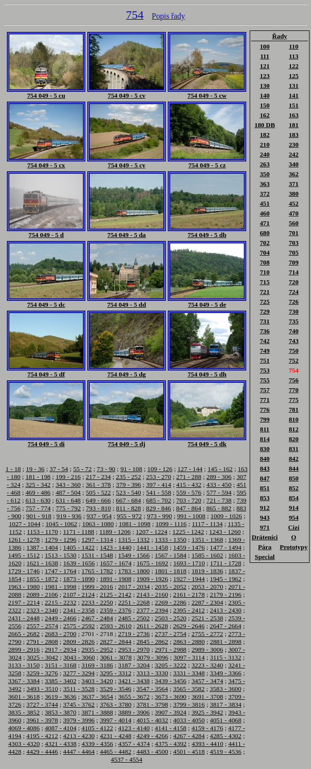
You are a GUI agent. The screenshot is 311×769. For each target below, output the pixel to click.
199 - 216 (67, 476)
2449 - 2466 (60, 618)
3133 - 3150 (23, 665)
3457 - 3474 (207, 681)
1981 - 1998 (60, 586)
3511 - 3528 (79, 688)
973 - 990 (159, 516)
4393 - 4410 (207, 743)
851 (265, 488)
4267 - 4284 (189, 736)
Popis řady (168, 16)
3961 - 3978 (42, 720)
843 (265, 468)
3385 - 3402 (60, 681)
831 (294, 448)
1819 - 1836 (207, 571)
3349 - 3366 (225, 673)
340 (294, 164)
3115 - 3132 (225, 657)
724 (294, 291)
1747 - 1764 (60, 571)
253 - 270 (158, 476)
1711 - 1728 (225, 563)
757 (265, 390)
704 (265, 252)
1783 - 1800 (134, 571)
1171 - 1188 (78, 531)
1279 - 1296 (60, 539)
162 (265, 115)
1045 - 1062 (61, 524)
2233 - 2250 (97, 602)
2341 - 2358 (79, 610)
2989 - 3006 (207, 649)
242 (294, 154)
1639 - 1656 (79, 563)
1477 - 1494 (225, 547)
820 (294, 439)
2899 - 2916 (23, 649)
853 (265, 498)
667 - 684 (128, 500)
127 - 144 (190, 469)
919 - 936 (68, 516)
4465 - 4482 (115, 751)
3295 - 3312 (115, 673)
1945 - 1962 (225, 579)
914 (294, 507)
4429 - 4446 (42, 751)
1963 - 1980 (23, 586)
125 (294, 76)
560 (294, 223)
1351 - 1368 (207, 539)
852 (294, 488)
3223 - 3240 (207, 665)
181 (294, 125)
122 (294, 66)
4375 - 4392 (170, 743)
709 (294, 262)
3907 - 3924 (170, 712)
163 (294, 115)
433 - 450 (219, 484)
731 (265, 321)
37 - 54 (59, 469)
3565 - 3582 (189, 688)
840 (265, 458)
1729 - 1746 (23, 571)
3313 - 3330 (152, 673)
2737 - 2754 (170, 633)
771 (265, 399)
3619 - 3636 (60, 696)
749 (265, 350)
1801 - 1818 (170, 571)
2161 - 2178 (189, 594)
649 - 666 (98, 500)
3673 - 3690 (170, 696)
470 (294, 213)
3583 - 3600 (225, 688)
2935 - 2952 (97, 649)
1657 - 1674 (115, 563)
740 (294, 331)
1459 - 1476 (189, 547)
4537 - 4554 (126, 759)
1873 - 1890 (79, 579)
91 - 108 (131, 469)
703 (294, 242)
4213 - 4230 (79, 736)
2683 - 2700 (60, 633)
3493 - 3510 (42, 688)
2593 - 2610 (115, 626)
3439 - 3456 (170, 681)
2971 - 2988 (170, 649)
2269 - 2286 (170, 602)
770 (294, 390)
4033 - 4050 (189, 720)
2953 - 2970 (134, 649)
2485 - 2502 (134, 618)
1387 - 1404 (42, 547)
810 (294, 419)
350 (265, 174)
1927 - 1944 (189, 579)
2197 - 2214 (23, 602)
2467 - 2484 (97, 618)
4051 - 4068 (225, 720)
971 (265, 527)
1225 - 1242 (188, 531)
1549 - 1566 (134, 555)
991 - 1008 (191, 516)
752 (294, 360)
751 (265, 360)
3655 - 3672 (134, 696)
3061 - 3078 (115, 657)
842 (294, 458)
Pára (264, 547)
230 (294, 144)
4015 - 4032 (152, 720)
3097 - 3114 (189, 657)
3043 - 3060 (79, 657)
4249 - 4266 (152, 736)
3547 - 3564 (152, 688)
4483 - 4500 (152, 751)
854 (294, 498)
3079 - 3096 (152, 657)
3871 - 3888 (97, 712)
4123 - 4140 (134, 728)
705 (294, 252)
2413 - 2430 (225, 610)
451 (265, 203)
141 (294, 95)
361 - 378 (98, 484)
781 (294, 409)
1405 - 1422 (79, 547)
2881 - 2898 (225, 641)
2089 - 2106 (42, 594)
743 (294, 341)
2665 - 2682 (23, 633)
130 (265, 85)
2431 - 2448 (23, 618)
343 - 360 (67, 484)
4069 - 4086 (23, 728)
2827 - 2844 (115, 641)
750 (294, 350)
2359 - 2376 (115, 610)
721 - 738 (219, 500)
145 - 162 (220, 469)
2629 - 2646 (189, 626)
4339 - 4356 (97, 743)
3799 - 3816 (189, 704)
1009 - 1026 (226, 516)
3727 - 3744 (42, 704)
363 (265, 183)
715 (265, 282)
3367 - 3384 (23, 681)
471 (265, 223)
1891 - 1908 (115, 579)
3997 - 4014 (115, 720)
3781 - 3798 (152, 704)
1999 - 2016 (97, 586)
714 (294, 272)
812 (294, 429)
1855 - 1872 (42, 579)
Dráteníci (265, 537)
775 (294, 399)
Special (265, 556)
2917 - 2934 (60, 649)
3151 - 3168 (60, 665)
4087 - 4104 (60, 728)
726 (294, 301)
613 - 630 (38, 500)
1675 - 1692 (152, 563)
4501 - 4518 (189, 751)
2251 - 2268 (134, 602)
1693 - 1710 (189, 563)
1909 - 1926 (152, 579)
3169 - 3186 (97, 665)
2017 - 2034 (134, 586)
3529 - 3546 (115, 688)
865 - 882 (218, 508)
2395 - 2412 (189, 610)
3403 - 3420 (97, 681)
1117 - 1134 (207, 524)
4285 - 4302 (225, 736)
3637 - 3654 (97, 696)
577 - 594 (219, 492)
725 (265, 301)
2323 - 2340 (42, 610)
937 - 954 (99, 516)
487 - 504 (67, 492)
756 (294, 380)
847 (265, 478)
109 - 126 (159, 469)
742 (265, 341)
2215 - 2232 (60, 602)
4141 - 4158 (170, 728)
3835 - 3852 (23, 712)
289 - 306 (219, 476)
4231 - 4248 (115, 736)
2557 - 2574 (42, 626)
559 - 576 (188, 492)
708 (265, 262)
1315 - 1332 (134, 539)
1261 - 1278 (23, 539)
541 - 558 (158, 492)
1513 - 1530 (60, 555)
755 (265, 380)
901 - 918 (39, 516)
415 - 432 (188, 484)
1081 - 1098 (134, 524)
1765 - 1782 (97, 571)
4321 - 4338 (60, 743)
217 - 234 (98, 476)
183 (294, 134)
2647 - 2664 (225, 626)
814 (265, 439)
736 (265, 331)
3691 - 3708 (207, 696)
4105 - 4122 (97, 728)
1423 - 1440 (115, 547)
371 (294, 183)
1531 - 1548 (97, 555)
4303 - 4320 (24, 743)
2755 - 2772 (207, 633)
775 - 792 (68, 508)
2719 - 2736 (134, 633)
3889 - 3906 (134, 712)
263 (265, 164)
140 (265, 95)
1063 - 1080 (97, 524)
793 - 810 (98, 508)
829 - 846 (158, 508)
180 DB (265, 125)
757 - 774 (38, 508)
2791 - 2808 (42, 641)
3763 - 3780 (115, 704)
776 (265, 409)
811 (264, 429)
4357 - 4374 (134, 743)
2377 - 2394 (152, 610)
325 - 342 (38, 484)
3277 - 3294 (79, 673)
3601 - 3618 (23, 696)
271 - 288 (188, 476)
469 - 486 (38, 492)
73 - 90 (106, 469)
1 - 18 (13, 469)
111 (264, 56)
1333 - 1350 (170, 539)
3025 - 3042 (42, 657)
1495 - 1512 (23, 555)
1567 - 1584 (170, 555)
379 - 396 (128, 484)
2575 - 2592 (79, 626)
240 (265, 154)
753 (265, 370)
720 (294, 282)
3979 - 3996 (79, 720)
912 (265, 507)
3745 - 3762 (79, 704)
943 (265, 517)
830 (265, 448)
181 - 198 (38, 476)
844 (294, 468)
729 (265, 311)
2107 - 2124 (79, 594)
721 (265, 291)
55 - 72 (82, 469)
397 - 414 (158, 484)
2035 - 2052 (170, 586)
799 (265, 419)
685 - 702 (158, 500)
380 (294, 193)
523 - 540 (128, 492)
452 (294, 203)
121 (265, 66)
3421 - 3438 (134, 681)
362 (294, 174)
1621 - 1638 (42, 563)
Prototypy (294, 547)
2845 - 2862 (152, 641)
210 (265, 144)
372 (265, 193)
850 (294, 478)
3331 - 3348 (189, 673)
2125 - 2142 (115, 594)
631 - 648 (67, 500)
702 (265, 242)
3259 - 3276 (42, 673)
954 (294, 517)
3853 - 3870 (60, 712)
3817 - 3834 (225, 704)
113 (293, 56)
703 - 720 (188, 500)
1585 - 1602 (207, 555)
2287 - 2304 (207, 602)
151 (294, 105)
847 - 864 (188, 508)
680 (265, 233)
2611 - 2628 (152, 626)
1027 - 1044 (24, 524)
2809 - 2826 (79, 641)
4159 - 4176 (207, 728)
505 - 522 (98, 492)
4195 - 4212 (42, 736)
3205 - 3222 (170, 665)
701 (294, 233)
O (293, 537)
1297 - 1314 (97, 539)
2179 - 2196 (225, 594)
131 (294, 85)
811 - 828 (128, 508)
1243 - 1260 (224, 531)
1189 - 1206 (114, 531)
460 (265, 213)
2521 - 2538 (207, 618)
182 (265, 134)
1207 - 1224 (151, 531)
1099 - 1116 (171, 524)
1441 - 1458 (152, 547)
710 (265, 272)
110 (293, 46)
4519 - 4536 (225, 751)
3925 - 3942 (207, 712)
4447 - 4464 (79, 751)
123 (265, 76)
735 (294, 321)
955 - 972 (129, 516)
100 (265, 46)
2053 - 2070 (207, 586)
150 (265, 105)
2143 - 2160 (152, 594)
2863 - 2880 (189, 641)
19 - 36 (35, 469)
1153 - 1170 (42, 531)
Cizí (293, 527)
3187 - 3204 (134, 665)
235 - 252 (128, 476)
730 (294, 311)
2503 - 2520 (170, 618)
